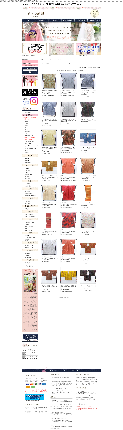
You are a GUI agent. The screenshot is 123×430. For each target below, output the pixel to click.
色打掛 (26, 123)
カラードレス (28, 143)
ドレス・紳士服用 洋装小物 (81, 55)
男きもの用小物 (28, 230)
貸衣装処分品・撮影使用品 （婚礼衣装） (29, 118)
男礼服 (26, 150)
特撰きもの (27, 209)
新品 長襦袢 (27, 203)
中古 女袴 (27, 168)
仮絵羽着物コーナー (30, 112)
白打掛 (26, 121)
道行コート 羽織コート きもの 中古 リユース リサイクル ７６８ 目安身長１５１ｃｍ (68, 287)
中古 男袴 (27, 224)
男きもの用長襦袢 (29, 226)
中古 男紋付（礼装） (30, 222)
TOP (42, 59)
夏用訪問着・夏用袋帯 (30, 195)
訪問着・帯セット (29, 193)
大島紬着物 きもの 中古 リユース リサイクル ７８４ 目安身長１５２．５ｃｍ (50, 149)
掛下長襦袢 (27, 131)
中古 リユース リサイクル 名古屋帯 (62, 63)
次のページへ (80, 70)
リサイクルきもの (29, 214)
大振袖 (26, 125)
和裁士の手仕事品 (29, 266)
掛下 (26, 127)
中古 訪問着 (27, 191)
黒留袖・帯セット (29, 186)
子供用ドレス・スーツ (30, 152)
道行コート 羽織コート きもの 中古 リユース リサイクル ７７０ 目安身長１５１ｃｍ (88, 258)
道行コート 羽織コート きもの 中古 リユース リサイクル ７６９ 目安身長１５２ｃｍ (49, 287)
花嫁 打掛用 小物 (29, 135)
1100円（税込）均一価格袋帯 (28, 55)
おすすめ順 (90, 67)
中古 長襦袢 (27, 201)
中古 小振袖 (27, 170)
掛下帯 (26, 129)
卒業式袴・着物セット (30, 174)
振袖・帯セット (28, 162)
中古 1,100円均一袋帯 (30, 238)
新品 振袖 (27, 160)
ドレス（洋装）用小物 (30, 148)
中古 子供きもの (29, 245)
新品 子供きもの (29, 247)
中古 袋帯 (27, 235)
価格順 (94, 67)
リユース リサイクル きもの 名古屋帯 (52, 59)
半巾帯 (26, 172)
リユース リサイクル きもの (48, 63)
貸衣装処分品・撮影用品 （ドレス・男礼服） (29, 138)
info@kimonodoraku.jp (85, 395)
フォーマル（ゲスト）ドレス (31, 146)
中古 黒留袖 (27, 184)
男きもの (27, 228)
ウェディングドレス (53, 55)
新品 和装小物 (28, 257)
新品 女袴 (27, 176)
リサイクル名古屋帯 (30, 216)
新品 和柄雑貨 (28, 253)
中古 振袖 (27, 158)
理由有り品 (27, 263)
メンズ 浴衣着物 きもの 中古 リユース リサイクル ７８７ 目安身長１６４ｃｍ (49, 120)
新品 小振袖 (27, 178)
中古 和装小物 (28, 255)
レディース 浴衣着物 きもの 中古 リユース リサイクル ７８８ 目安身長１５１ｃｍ (88, 92)
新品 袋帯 (27, 240)
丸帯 (26, 133)
